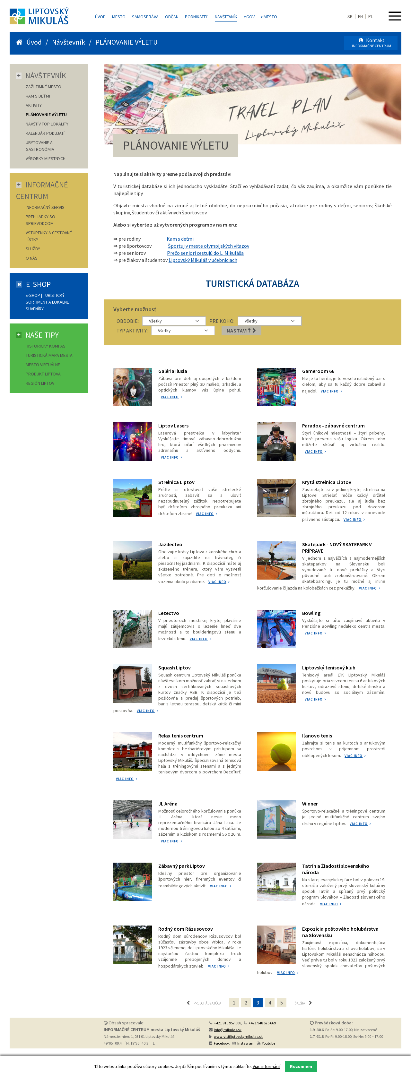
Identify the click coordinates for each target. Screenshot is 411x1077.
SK (350, 16)
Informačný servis (45, 207)
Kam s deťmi (180, 239)
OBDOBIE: (128, 321)
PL (370, 16)
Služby (33, 249)
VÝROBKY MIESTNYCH (46, 158)
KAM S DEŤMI (38, 96)
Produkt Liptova (43, 374)
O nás (32, 258)
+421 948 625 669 (262, 1022)
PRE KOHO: (221, 321)
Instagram (246, 1042)
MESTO (269, 17)
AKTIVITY (34, 105)
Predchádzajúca (204, 1002)
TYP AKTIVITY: (132, 330)
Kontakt (371, 42)
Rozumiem (301, 1066)
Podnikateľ (196, 17)
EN (360, 16)
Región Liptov (40, 383)
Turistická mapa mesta (49, 355)
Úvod (100, 17)
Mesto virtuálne (43, 364)
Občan (172, 17)
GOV (249, 17)
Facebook (222, 1042)
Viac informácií (266, 1066)
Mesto (119, 17)
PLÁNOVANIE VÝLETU (46, 114)
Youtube (268, 1042)
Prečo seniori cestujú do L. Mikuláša (205, 253)
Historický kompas (46, 346)
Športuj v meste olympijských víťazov (208, 246)
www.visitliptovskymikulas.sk (238, 1036)
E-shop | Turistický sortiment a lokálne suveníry (47, 302)
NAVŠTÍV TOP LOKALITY (47, 124)
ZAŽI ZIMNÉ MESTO (43, 87)
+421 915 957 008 (227, 1022)
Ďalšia (303, 1002)
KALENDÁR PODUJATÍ (45, 133)
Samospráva (145, 17)
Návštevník (226, 17)
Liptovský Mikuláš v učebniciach (203, 260)
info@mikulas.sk (227, 1029)
